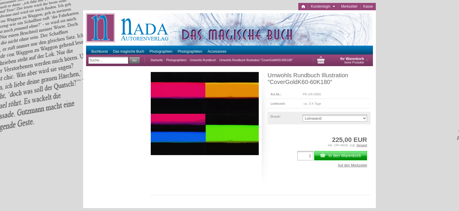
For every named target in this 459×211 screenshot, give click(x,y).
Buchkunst (99, 51)
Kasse (368, 6)
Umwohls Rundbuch (203, 60)
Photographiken (190, 51)
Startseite (156, 60)
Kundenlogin (323, 6)
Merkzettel (349, 6)
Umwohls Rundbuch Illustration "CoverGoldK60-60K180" (256, 60)
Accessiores (217, 51)
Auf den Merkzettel (352, 165)
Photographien (161, 51)
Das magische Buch (128, 51)
